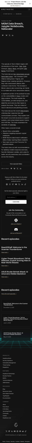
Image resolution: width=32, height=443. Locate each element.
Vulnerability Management (9, 362)
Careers (5, 415)
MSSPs (4, 378)
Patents (22, 441)
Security (13, 441)
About (4, 404)
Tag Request (6, 395)
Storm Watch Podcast (8, 393)
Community (5, 413)
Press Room (6, 406)
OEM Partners (6, 382)
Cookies (17, 441)
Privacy (8, 441)
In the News (6, 409)
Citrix (3, 98)
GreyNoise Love (7, 418)
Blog (4, 389)
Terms (4, 441)
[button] (29, 9)
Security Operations (8, 360)
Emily (24, 66)
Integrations (6, 367)
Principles (27, 441)
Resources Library (7, 391)
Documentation (6, 398)
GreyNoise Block (7, 358)
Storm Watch (7, 14)
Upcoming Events (7, 411)
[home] (7, 9)
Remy (14, 68)
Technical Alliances (7, 380)
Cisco (18, 96)
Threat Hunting (6, 365)
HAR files (13, 125)
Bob (20, 66)
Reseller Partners (7, 376)
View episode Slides (16, 164)
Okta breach (24, 111)
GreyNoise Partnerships (9, 373)
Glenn (10, 68)
